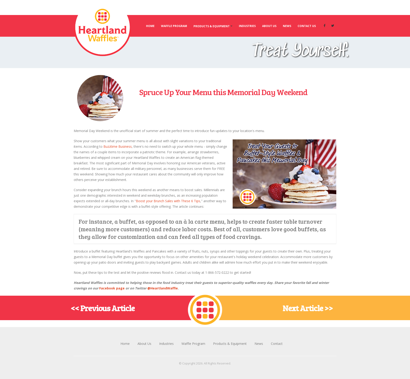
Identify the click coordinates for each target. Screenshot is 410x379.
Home (150, 26)
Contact (277, 343)
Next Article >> (308, 307)
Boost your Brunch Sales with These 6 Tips (168, 201)
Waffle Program (174, 26)
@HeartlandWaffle (162, 288)
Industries (247, 26)
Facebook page (112, 288)
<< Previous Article (103, 307)
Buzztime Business (117, 146)
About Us (269, 26)
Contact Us (307, 26)
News (287, 26)
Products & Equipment (211, 26)
